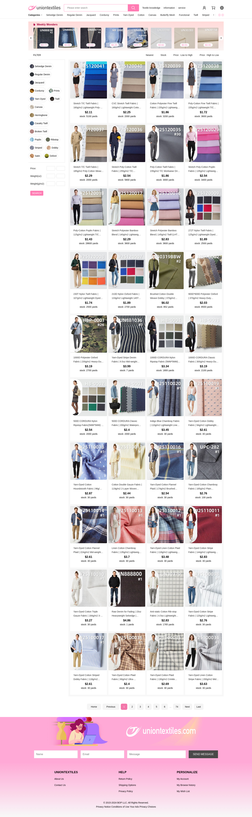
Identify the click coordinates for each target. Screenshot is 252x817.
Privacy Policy (126, 791)
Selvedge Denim (54, 15)
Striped (205, 15)
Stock (164, 55)
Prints (116, 15)
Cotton (141, 15)
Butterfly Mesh (167, 15)
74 (177, 706)
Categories (34, 15)
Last (198, 706)
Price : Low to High (183, 55)
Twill (196, 15)
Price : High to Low (209, 55)
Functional (184, 15)
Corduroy (104, 15)
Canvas (152, 15)
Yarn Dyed (128, 15)
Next (187, 706)
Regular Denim (74, 15)
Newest (150, 55)
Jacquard (91, 15)
